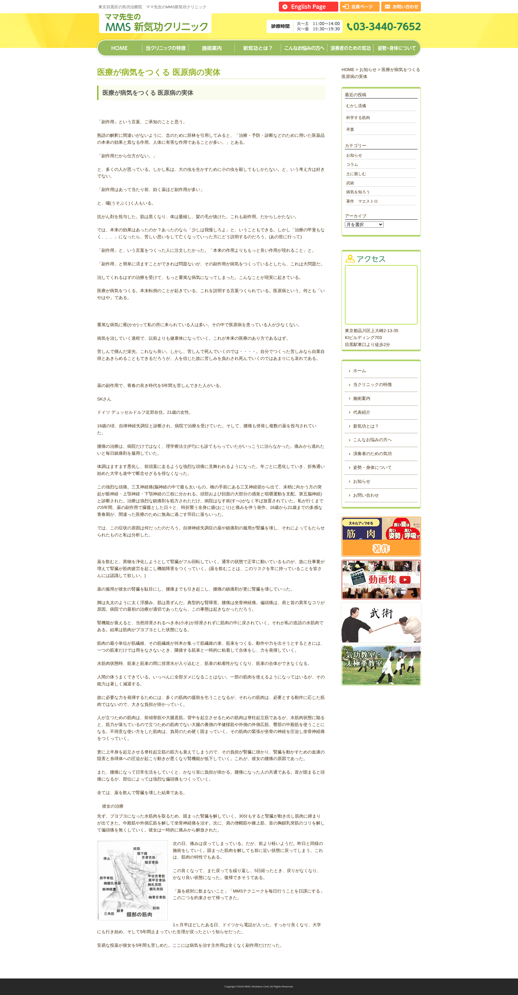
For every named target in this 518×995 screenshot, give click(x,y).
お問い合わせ (366, 495)
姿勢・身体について (397, 46)
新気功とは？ (258, 46)
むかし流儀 (356, 105)
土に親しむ (356, 174)
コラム (352, 164)
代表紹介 (361, 412)
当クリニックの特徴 (165, 46)
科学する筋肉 (360, 117)
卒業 (350, 129)
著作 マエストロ (362, 201)
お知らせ (368, 69)
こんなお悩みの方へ (304, 46)
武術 (350, 183)
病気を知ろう (358, 192)
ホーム (119, 46)
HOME (348, 69)
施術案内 (211, 46)
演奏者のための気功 (350, 46)
